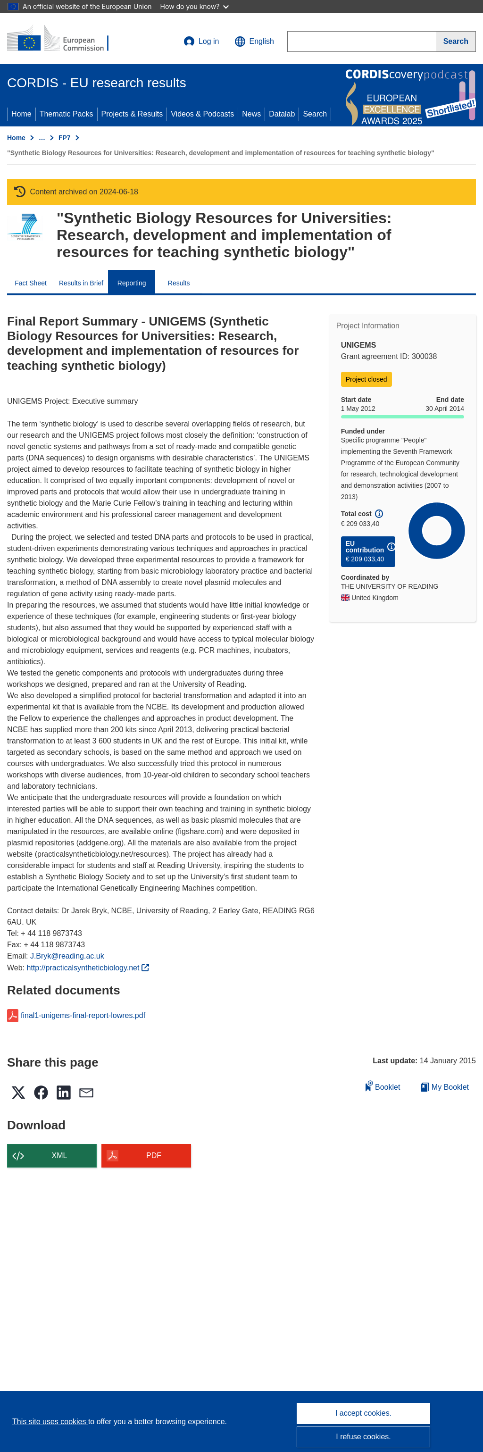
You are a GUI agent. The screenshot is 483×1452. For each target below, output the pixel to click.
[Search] (456, 41)
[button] (254, 41)
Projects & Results (132, 114)
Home (21, 114)
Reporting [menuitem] (131, 283)
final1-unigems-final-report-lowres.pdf (83, 1015)
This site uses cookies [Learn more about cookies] (50, 1422)
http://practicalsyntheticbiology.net (88, 968)
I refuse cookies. (363, 1437)
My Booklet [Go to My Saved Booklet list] (445, 1087)
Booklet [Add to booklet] (383, 1085)
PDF (153, 1156)
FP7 (64, 138)
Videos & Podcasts (202, 114)
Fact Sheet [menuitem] (31, 283)
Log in (201, 41)
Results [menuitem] (179, 283)
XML (59, 1156)
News (251, 114)
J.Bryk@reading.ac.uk (67, 956)
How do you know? (194, 6)
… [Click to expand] (42, 138)
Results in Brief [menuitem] (81, 283)
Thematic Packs (66, 114)
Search (315, 114)
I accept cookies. (363, 1413)
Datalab (282, 114)
